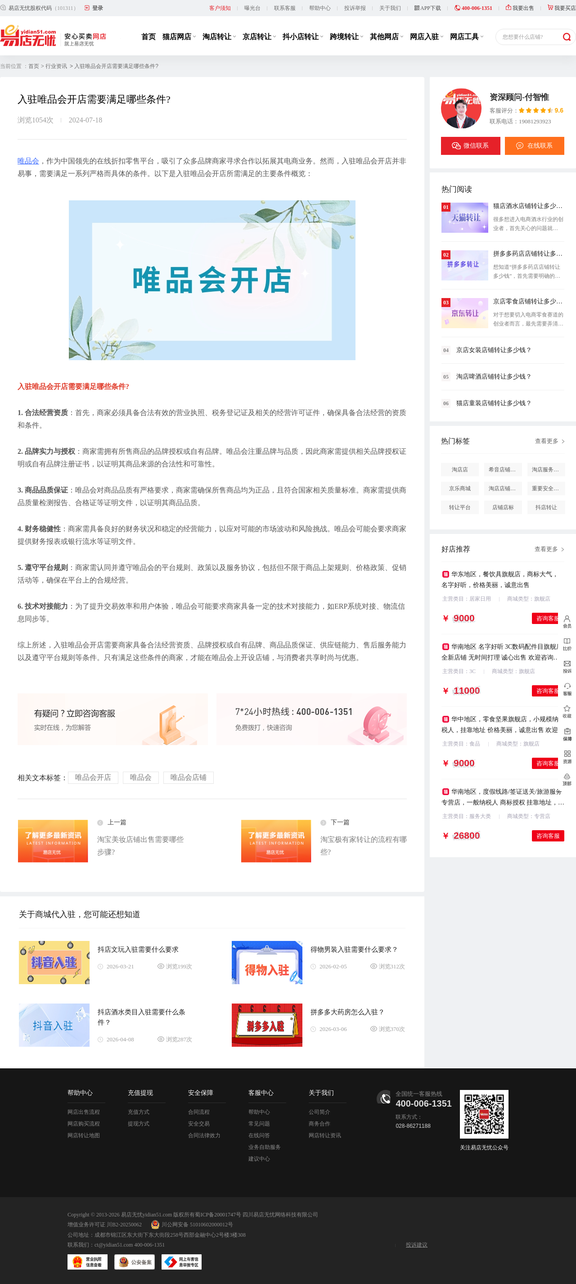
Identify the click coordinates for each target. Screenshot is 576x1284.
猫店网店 (179, 37)
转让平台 (460, 507)
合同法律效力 (204, 1135)
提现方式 (138, 1124)
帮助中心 (320, 8)
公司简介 (319, 1112)
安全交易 (199, 1124)
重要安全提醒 (548, 488)
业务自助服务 (264, 1147)
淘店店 (460, 469)
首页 (148, 37)
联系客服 (285, 8)
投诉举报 (355, 8)
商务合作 (319, 1124)
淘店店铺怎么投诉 (505, 488)
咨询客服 (548, 618)
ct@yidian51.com (113, 1245)
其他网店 (386, 37)
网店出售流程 (84, 1112)
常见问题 (259, 1124)
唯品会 (28, 161)
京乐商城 (460, 488)
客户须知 (220, 8)
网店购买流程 (84, 1124)
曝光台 (252, 8)
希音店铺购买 (505, 469)
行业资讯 (56, 66)
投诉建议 (417, 1245)
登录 (97, 8)
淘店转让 (219, 37)
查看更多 (546, 441)
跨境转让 (346, 37)
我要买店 (562, 8)
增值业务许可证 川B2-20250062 (105, 1224)
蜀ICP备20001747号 (218, 1215)
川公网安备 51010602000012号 (192, 1224)
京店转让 (259, 37)
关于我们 (390, 8)
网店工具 (466, 37)
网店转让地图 (84, 1135)
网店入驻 (426, 37)
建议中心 (259, 1159)
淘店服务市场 (548, 469)
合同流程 (199, 1112)
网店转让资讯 (325, 1135)
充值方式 (138, 1112)
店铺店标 (503, 507)
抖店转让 (546, 507)
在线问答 (259, 1135)
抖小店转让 (303, 37)
